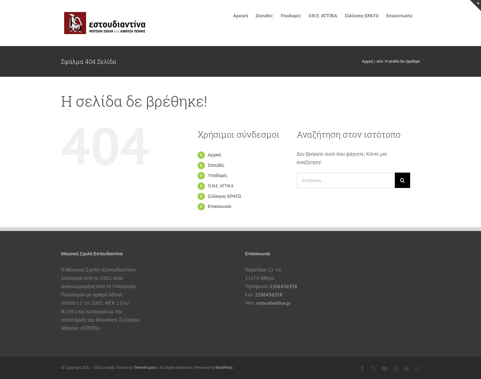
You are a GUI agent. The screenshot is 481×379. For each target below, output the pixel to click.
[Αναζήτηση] (402, 180)
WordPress (224, 367)
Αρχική (214, 155)
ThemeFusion (144, 367)
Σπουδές (216, 165)
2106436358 (283, 286)
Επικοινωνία (219, 206)
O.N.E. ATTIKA (220, 186)
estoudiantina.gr (273, 303)
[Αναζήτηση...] (346, 180)
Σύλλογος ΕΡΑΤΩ (224, 196)
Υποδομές (217, 175)
